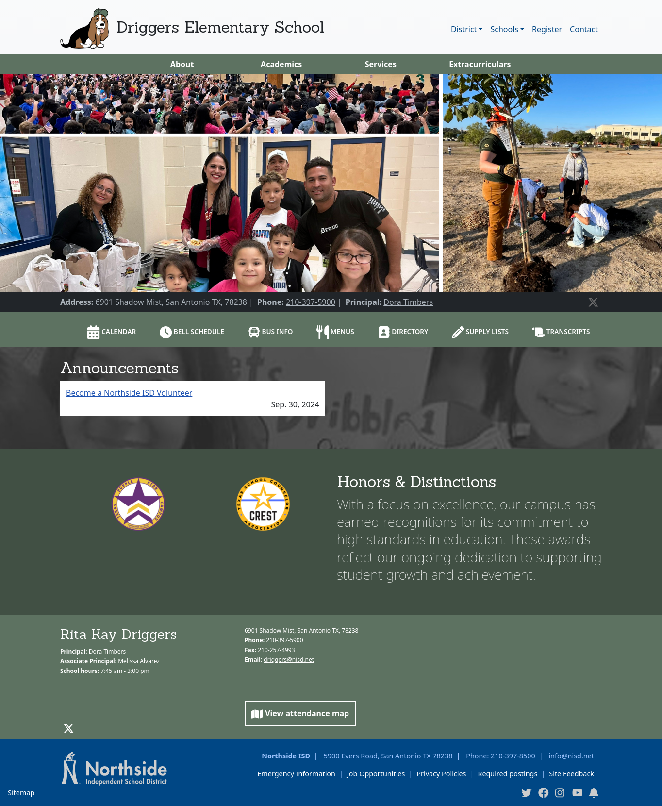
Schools (504, 29)
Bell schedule (192, 332)
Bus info (270, 332)
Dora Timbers (408, 302)
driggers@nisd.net (289, 659)
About (182, 64)
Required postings (507, 773)
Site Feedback (571, 773)
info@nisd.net (571, 755)
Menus (335, 332)
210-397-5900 (310, 302)
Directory (403, 332)
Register (547, 29)
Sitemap (21, 792)
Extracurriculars (480, 64)
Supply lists (480, 332)
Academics (281, 64)
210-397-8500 (513, 755)
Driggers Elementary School (220, 27)
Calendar (111, 332)
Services (381, 64)
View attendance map (300, 713)
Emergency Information (296, 773)
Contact (584, 29)
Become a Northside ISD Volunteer (129, 392)
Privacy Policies (441, 773)
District (464, 29)
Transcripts (561, 332)
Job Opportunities (376, 773)
